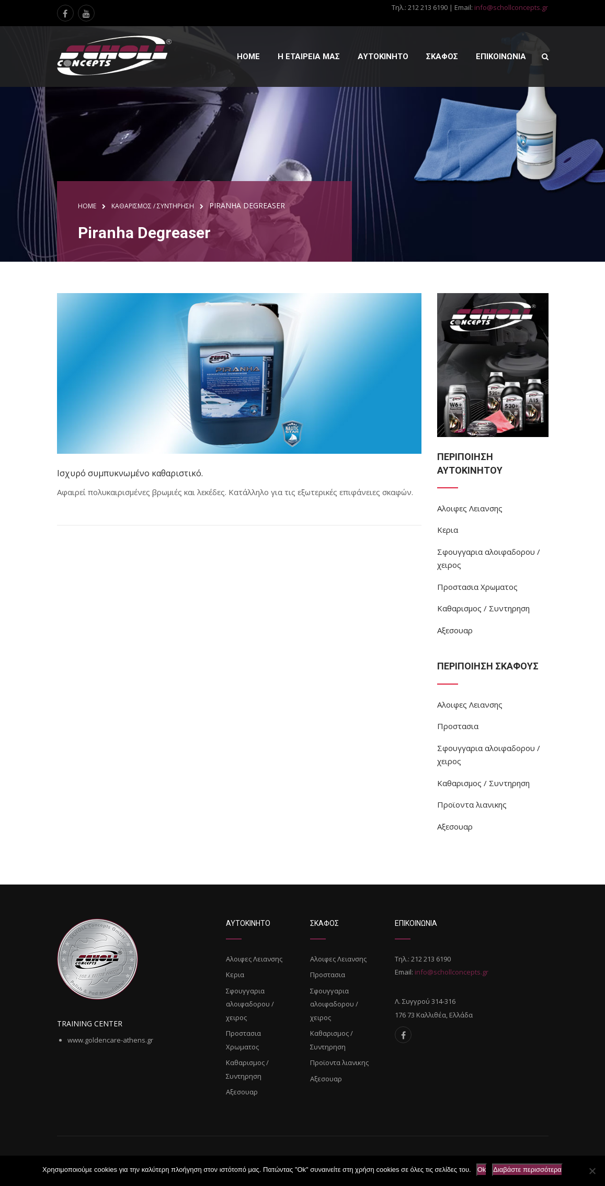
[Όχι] (592, 1171)
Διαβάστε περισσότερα (527, 1169)
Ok (481, 1169)
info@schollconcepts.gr (511, 7)
